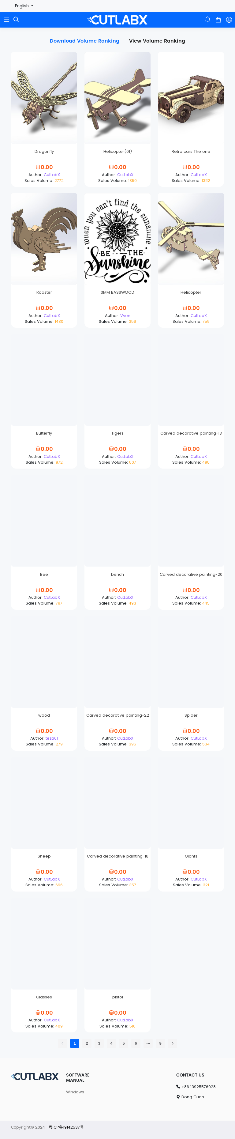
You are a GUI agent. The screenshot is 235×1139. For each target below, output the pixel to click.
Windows (75, 1092)
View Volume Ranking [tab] (157, 41)
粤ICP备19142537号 (66, 1127)
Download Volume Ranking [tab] (84, 41)
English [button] (22, 6)
